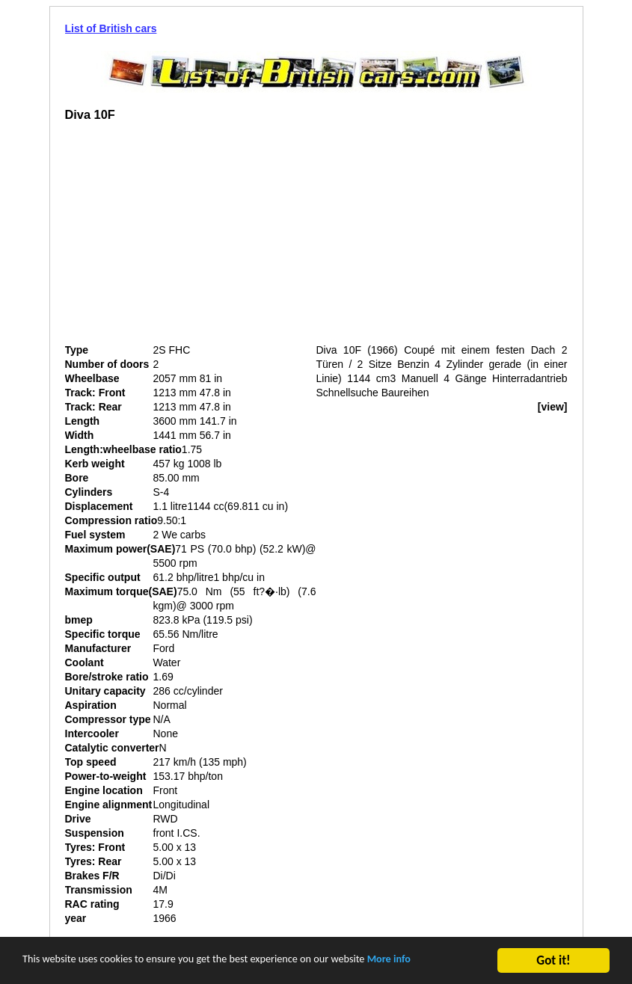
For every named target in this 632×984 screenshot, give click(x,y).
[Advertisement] (190, 238)
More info (461, 963)
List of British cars (111, 28)
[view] (553, 407)
